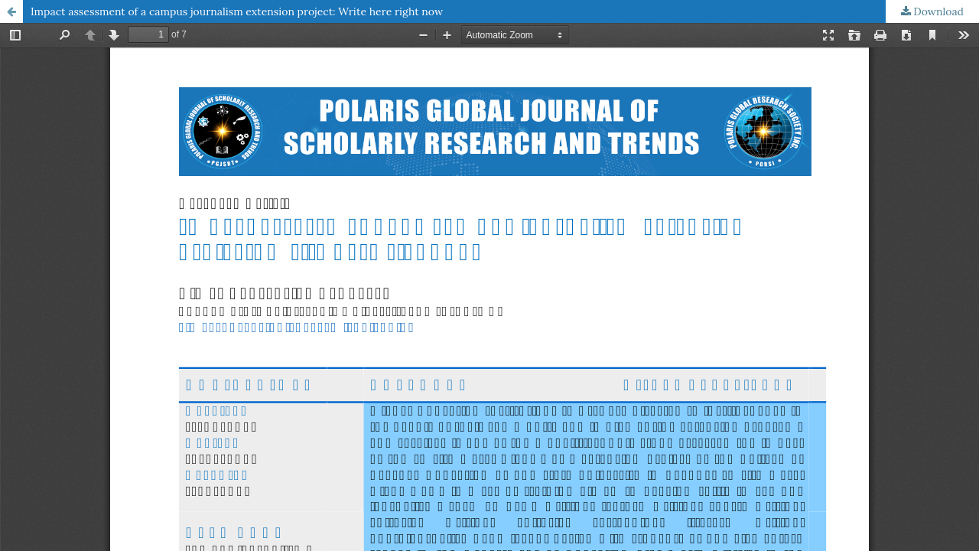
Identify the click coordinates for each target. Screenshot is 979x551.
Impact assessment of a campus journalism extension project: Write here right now (237, 11)
